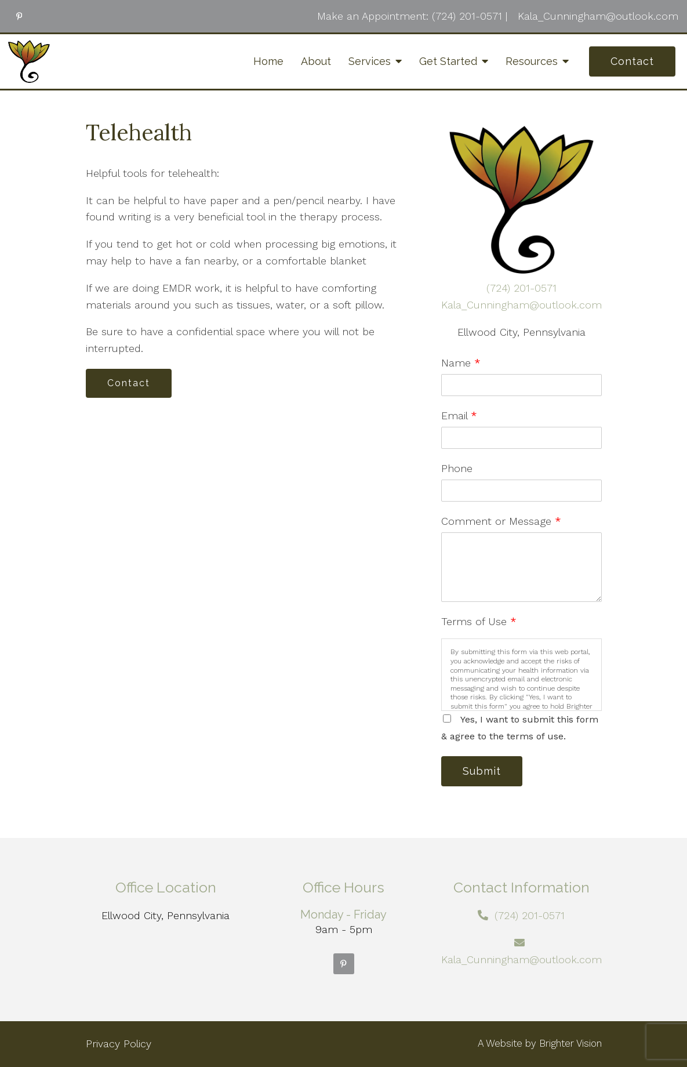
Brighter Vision (570, 1043)
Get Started (448, 61)
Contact (632, 61)
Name (461, 363)
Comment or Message (501, 521)
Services (369, 61)
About (316, 61)
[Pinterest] (19, 16)
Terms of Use (479, 621)
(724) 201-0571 (521, 288)
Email (459, 415)
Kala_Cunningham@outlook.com (521, 305)
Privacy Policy (118, 1043)
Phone (456, 468)
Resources (532, 61)
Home (268, 61)
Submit (482, 771)
